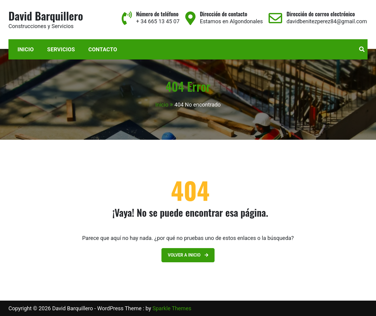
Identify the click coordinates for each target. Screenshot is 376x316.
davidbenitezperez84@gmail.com (326, 21)
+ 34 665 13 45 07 (158, 21)
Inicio (26, 49)
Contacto (102, 49)
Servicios (61, 49)
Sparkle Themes (171, 308)
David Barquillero (45, 16)
